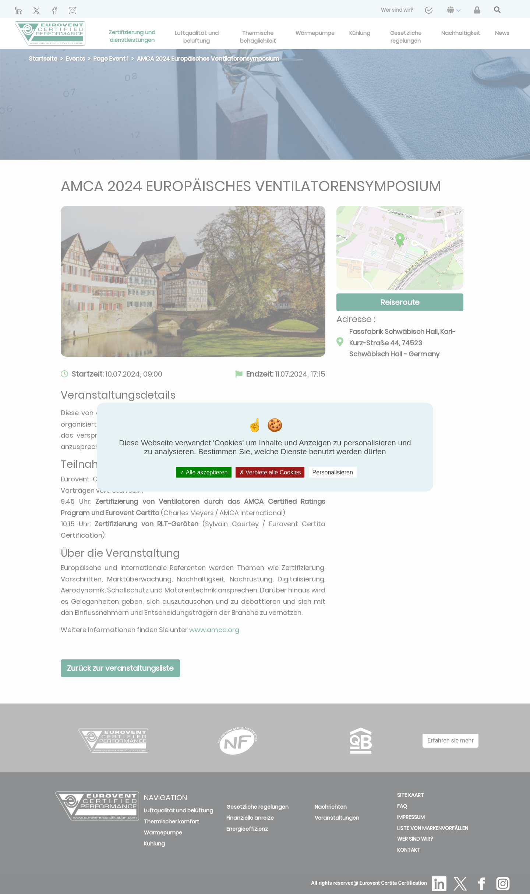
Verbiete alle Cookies (270, 472)
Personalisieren (332, 472)
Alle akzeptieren (203, 472)
